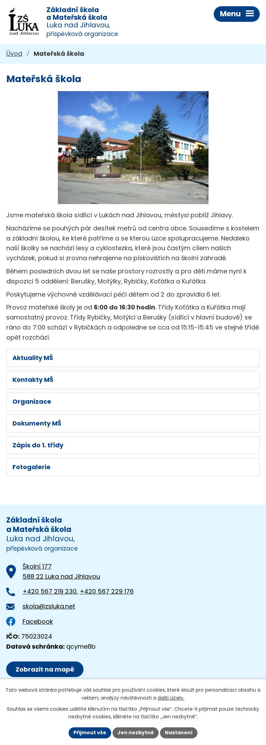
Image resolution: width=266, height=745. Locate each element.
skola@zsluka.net (49, 606)
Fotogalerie (31, 467)
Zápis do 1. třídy (37, 445)
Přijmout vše (89, 732)
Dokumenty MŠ (36, 423)
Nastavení (179, 732)
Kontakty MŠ (32, 379)
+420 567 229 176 (107, 591)
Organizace (31, 401)
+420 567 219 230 (50, 591)
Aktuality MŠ (32, 357)
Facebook (29, 621)
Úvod (14, 53)
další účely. (171, 697)
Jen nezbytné (135, 732)
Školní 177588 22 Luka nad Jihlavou (61, 571)
